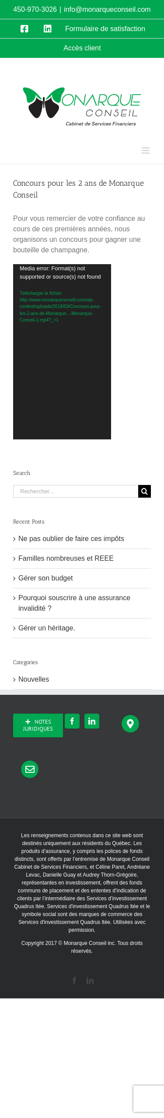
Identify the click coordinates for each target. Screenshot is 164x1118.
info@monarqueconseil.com (107, 9)
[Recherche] (144, 491)
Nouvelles (33, 679)
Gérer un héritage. (46, 628)
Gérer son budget (45, 578)
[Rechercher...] (75, 491)
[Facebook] (72, 721)
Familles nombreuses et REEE (66, 558)
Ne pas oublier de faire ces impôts (71, 538)
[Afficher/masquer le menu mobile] (146, 150)
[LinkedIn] (91, 721)
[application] (62, 351)
